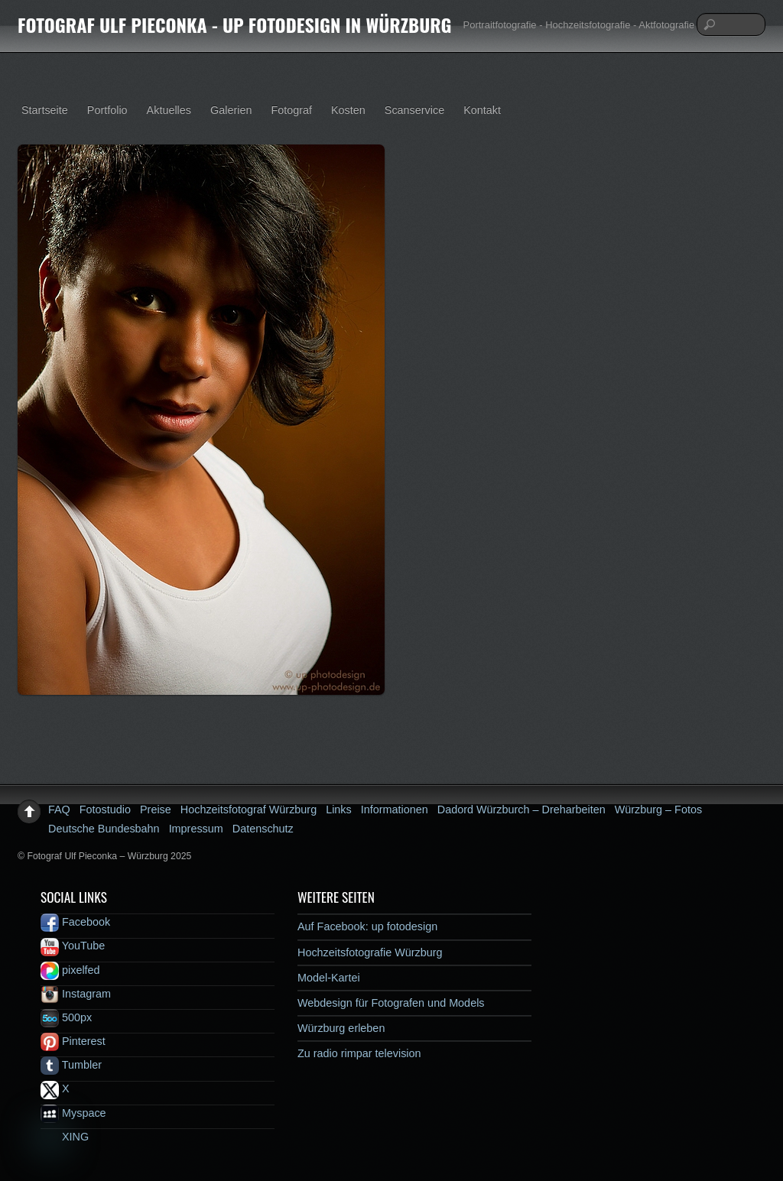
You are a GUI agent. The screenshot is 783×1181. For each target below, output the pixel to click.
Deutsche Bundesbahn (104, 828)
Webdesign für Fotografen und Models (391, 1003)
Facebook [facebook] (75, 922)
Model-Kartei (328, 978)
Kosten (348, 110)
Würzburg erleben (341, 1028)
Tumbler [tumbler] (71, 1065)
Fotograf (291, 110)
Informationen (394, 809)
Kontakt (482, 110)
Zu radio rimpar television (359, 1053)
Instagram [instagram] (76, 994)
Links (339, 809)
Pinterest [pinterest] (73, 1041)
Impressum (196, 828)
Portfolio (107, 110)
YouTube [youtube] (73, 945)
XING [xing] (65, 1137)
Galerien (231, 110)
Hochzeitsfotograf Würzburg (248, 809)
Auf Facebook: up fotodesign (367, 926)
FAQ (59, 809)
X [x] (55, 1088)
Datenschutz (263, 828)
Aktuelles (169, 110)
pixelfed (70, 970)
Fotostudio (105, 809)
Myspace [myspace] (73, 1113)
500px (66, 1017)
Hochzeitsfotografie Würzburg (370, 952)
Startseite (44, 110)
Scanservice (414, 110)
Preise (155, 809)
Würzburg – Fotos (658, 809)
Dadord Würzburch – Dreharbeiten (521, 809)
